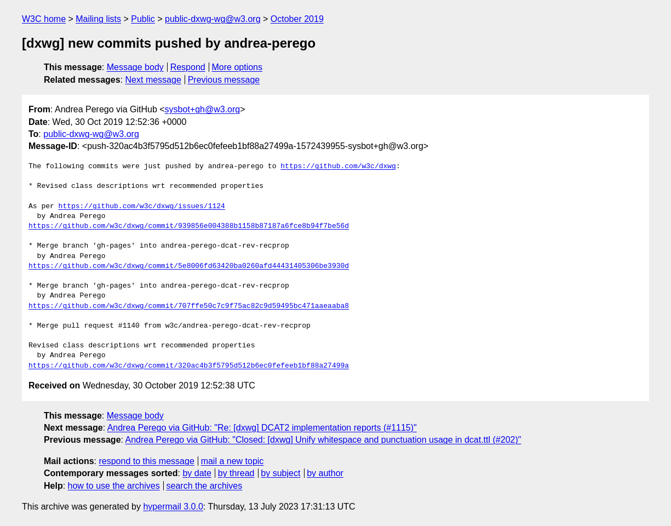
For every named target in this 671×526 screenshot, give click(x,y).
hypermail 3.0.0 (173, 506)
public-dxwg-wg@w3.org (213, 19)
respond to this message (146, 461)
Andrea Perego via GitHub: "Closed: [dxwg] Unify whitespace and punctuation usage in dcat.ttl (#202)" (323, 439)
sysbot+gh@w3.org (202, 109)
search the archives (205, 485)
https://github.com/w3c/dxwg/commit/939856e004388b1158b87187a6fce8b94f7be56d (188, 226)
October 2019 (297, 19)
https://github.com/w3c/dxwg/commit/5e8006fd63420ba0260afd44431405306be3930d (188, 266)
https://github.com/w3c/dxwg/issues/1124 (142, 206)
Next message (153, 79)
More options (237, 67)
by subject (280, 473)
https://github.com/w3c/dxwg (338, 166)
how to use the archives (114, 485)
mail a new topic (232, 461)
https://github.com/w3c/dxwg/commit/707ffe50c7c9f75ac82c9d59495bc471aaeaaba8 (188, 306)
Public (143, 19)
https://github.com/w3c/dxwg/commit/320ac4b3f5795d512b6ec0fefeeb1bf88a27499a (188, 366)
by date (196, 473)
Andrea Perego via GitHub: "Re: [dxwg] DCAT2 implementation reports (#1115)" (262, 427)
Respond (187, 67)
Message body (135, 67)
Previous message (224, 79)
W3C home (44, 19)
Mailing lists (98, 19)
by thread (236, 473)
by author (325, 473)
